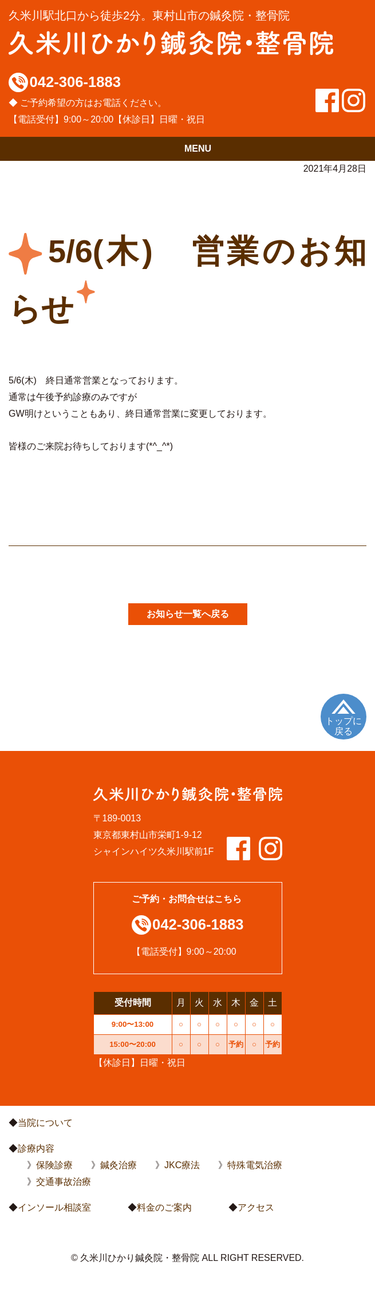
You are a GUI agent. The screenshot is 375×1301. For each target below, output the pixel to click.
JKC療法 (182, 1165)
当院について (45, 1123)
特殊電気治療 (254, 1165)
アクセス (256, 1207)
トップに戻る (343, 726)
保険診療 (54, 1165)
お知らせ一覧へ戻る (188, 614)
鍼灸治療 (118, 1165)
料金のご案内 (164, 1207)
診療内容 (36, 1148)
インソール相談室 (54, 1207)
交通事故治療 (63, 1182)
